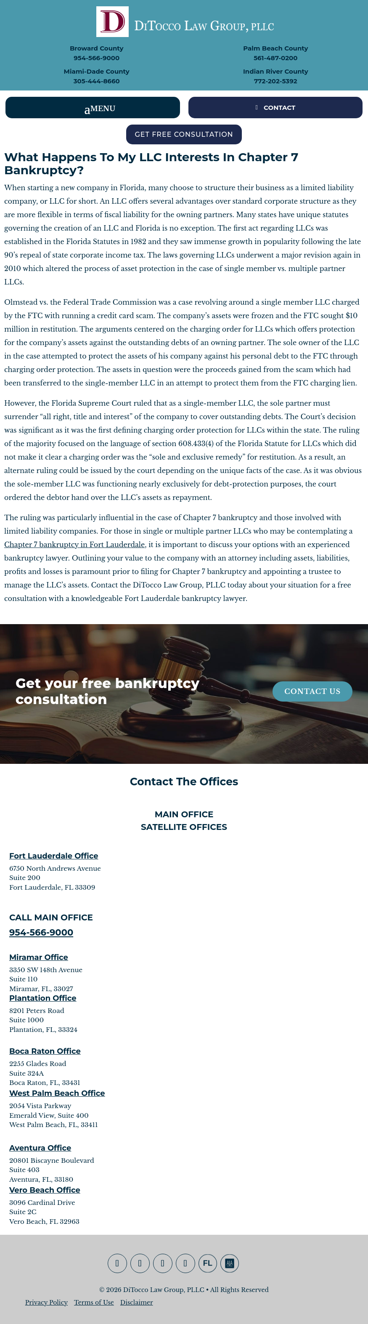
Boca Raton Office (45, 1051)
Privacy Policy (46, 1302)
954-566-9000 (96, 58)
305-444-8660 (97, 81)
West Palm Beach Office (57, 1093)
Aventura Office (40, 1148)
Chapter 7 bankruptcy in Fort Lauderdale (74, 544)
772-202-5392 (275, 81)
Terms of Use (94, 1302)
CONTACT (279, 108)
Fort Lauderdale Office (53, 856)
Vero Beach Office (44, 1190)
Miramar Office (38, 957)
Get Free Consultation (184, 134)
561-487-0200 (275, 58)
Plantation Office (43, 998)
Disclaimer (136, 1302)
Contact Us (312, 691)
